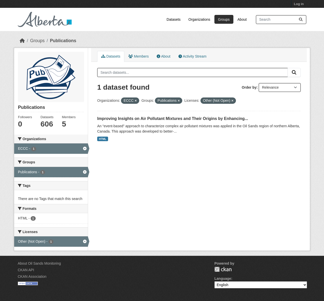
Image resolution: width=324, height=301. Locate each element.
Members (138, 56)
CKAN (223, 269)
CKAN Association (32, 276)
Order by (249, 87)
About (242, 19)
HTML (102, 138)
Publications (63, 40)
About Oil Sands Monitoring (39, 263)
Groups (224, 19)
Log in (299, 4)
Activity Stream (192, 56)
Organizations (199, 19)
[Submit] (301, 19)
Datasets (173, 19)
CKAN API (26, 270)
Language (222, 279)
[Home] (22, 40)
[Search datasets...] (281, 19)
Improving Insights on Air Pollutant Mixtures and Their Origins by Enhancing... (172, 118)
